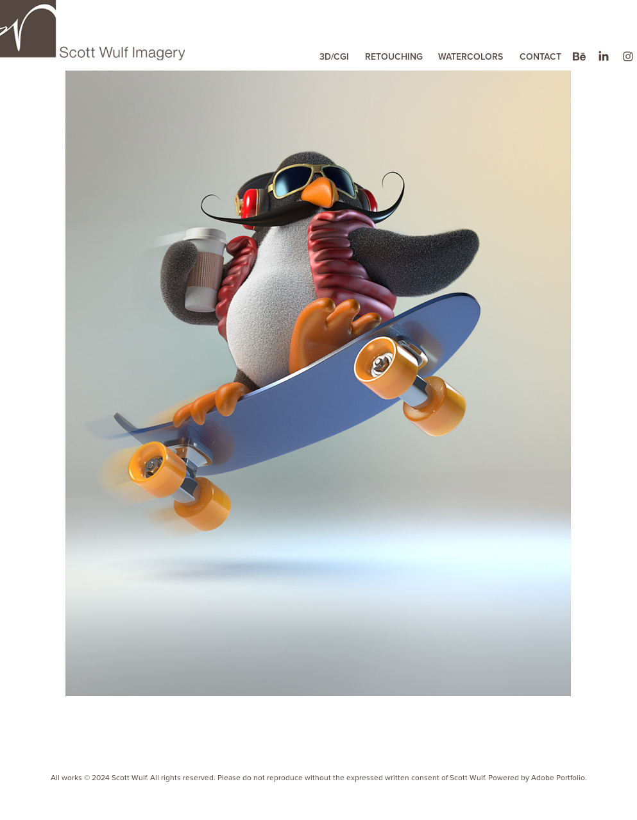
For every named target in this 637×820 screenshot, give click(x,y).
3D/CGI (334, 56)
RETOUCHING (394, 56)
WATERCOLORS (470, 56)
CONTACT (540, 56)
